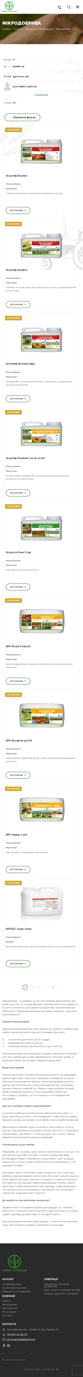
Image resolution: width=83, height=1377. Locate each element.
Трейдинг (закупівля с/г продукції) (61, 1294)
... (46, 987)
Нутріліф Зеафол (16, 269)
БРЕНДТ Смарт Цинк (19, 928)
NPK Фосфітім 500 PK (19, 740)
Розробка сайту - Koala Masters (41, 1369)
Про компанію (9, 1304)
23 (53, 987)
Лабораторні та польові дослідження (56, 1285)
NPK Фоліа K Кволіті (18, 646)
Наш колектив (9, 1308)
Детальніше (18, 210)
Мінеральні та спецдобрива (16, 1291)
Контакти (7, 1315)
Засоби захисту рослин (14, 1288)
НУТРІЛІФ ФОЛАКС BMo (20, 364)
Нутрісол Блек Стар (18, 552)
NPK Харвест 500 (16, 834)
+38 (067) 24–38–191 (17, 1334)
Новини (6, 1301)
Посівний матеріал (12, 1284)
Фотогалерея (9, 1312)
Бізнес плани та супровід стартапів (62, 1290)
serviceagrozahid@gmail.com (21, 1339)
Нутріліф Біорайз (16, 175)
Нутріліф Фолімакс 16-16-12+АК (25, 458)
